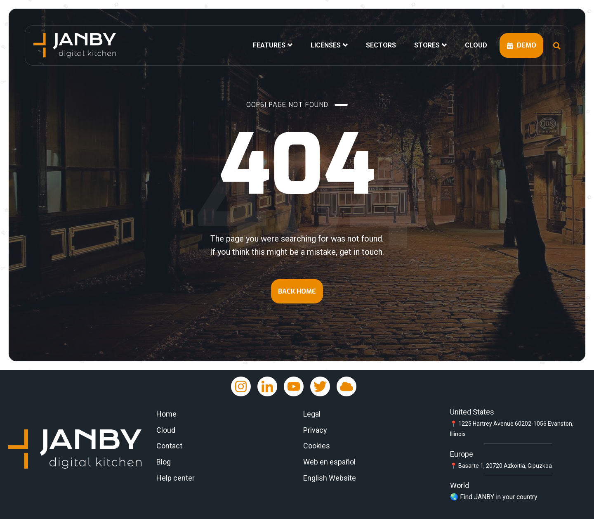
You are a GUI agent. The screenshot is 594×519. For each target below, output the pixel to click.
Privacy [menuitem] (315, 430)
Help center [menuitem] (175, 478)
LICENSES (326, 45)
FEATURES (269, 45)
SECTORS (381, 45)
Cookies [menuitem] (316, 445)
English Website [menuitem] (329, 478)
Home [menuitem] (166, 414)
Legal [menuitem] (312, 414)
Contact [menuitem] (169, 445)
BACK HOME (297, 291)
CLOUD (476, 45)
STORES (427, 45)
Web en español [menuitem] (329, 461)
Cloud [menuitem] (165, 430)
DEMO (521, 45)
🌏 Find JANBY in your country (493, 497)
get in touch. (361, 252)
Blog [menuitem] (163, 461)
